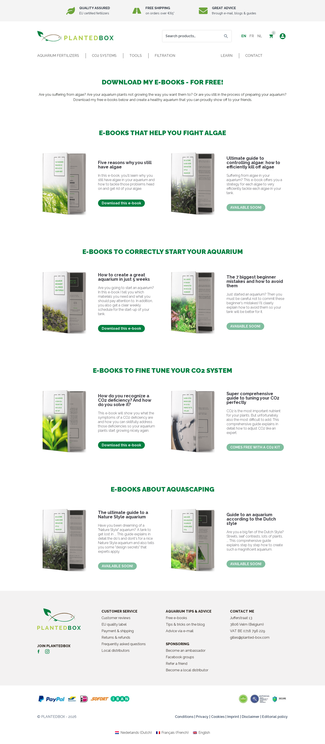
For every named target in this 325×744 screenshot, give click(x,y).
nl (259, 36)
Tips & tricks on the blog (185, 624)
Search (225, 36)
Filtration (165, 56)
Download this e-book (121, 203)
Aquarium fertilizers (58, 56)
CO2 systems (104, 56)
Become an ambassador (185, 650)
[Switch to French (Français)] (172, 733)
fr (251, 36)
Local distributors (116, 650)
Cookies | (218, 717)
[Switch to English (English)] (201, 733)
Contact (253, 56)
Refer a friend (176, 664)
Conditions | (185, 717)
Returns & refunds (116, 637)
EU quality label (114, 624)
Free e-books (176, 618)
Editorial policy (275, 717)
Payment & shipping (118, 631)
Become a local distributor (187, 670)
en (243, 36)
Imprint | (234, 717)
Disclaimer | (251, 717)
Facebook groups (180, 657)
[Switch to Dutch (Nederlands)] (133, 733)
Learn (226, 56)
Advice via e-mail (179, 631)
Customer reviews (116, 618)
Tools (135, 56)
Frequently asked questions (124, 644)
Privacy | (203, 717)
